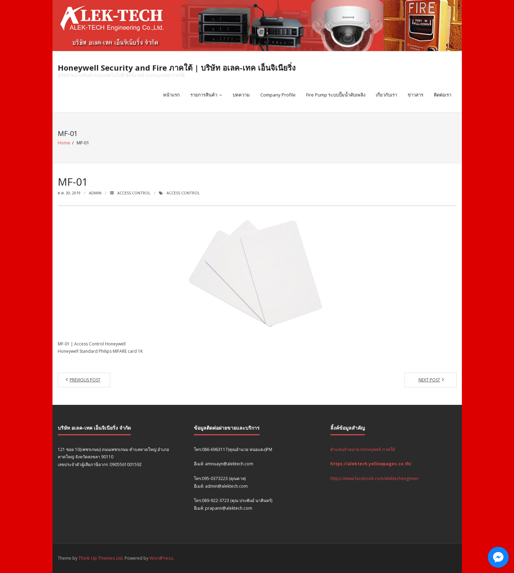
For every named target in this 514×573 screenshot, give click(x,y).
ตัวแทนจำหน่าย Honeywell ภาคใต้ (362, 449)
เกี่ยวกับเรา (386, 95)
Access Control (133, 192)
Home (64, 142)
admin (95, 192)
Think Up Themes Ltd (100, 558)
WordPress (161, 558)
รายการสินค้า (203, 95)
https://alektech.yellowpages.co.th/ (370, 464)
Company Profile (278, 95)
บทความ (241, 95)
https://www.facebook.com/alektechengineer (374, 478)
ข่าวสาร (415, 95)
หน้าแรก (171, 95)
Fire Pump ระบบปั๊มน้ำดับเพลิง (335, 95)
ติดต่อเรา (442, 95)
